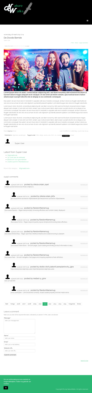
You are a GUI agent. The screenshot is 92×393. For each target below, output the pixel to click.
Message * (7, 318)
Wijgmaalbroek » (24, 168)
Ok (6, 388)
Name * (6, 335)
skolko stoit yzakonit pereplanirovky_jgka (56, 267)
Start (6, 304)
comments (83, 42)
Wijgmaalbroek (12, 155)
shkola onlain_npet (41, 184)
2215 (65, 304)
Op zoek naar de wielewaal (16, 157)
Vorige (12, 304)
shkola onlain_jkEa (47, 196)
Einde (79, 304)
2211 (45, 304)
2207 (24, 304)
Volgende (72, 304)
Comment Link (84, 184)
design (41, 135)
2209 (34, 304)
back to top (84, 361)
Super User (7, 40)
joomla (46, 135)
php (49, 135)
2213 (54, 304)
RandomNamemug (41, 208)
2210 (40, 304)
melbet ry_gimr (39, 278)
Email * (6, 342)
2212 (50, 304)
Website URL (8, 348)
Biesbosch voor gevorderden (16, 159)
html (52, 135)
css (55, 135)
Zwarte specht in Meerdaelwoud (17, 162)
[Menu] (87, 21)
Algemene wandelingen (19, 135)
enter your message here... (19, 326)
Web (37, 135)
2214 (59, 304)
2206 (18, 304)
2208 (29, 304)
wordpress (60, 135)
